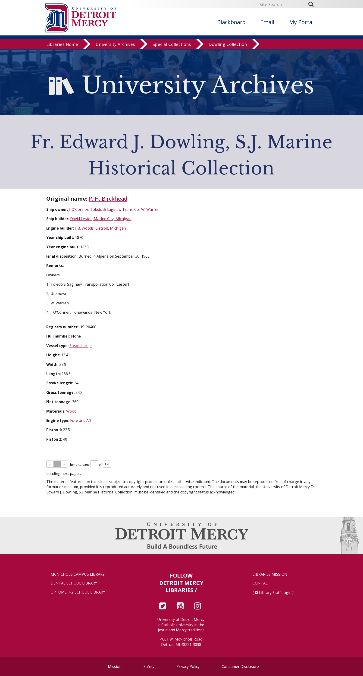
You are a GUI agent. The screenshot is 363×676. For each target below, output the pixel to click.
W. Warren (150, 209)
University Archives (115, 45)
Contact (261, 583)
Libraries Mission (270, 574)
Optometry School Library (78, 592)
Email (267, 22)
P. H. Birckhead (108, 198)
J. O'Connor (78, 209)
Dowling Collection (228, 45)
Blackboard (231, 22)
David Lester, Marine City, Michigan (100, 218)
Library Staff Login (275, 592)
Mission (115, 666)
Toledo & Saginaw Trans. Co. (115, 209)
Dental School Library (74, 583)
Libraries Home (62, 45)
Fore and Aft (80, 420)
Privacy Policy (188, 666)
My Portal (301, 22)
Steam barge (80, 345)
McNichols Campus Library (78, 574)
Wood (71, 411)
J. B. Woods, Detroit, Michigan (100, 228)
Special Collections (172, 45)
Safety (149, 666)
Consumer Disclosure (240, 666)
